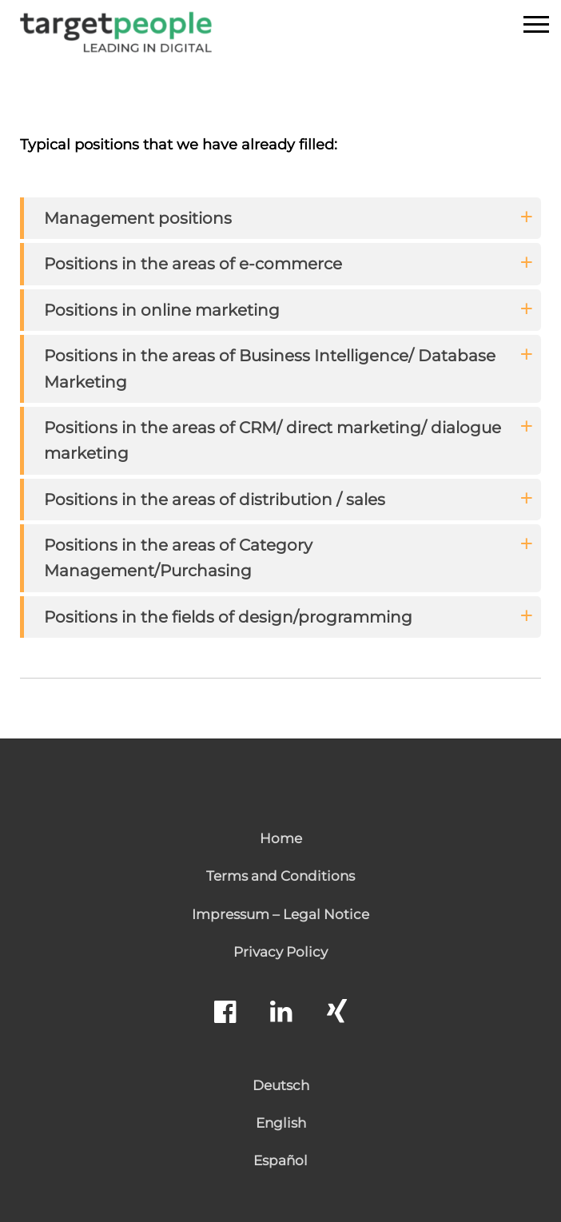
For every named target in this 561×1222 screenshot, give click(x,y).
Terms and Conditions (280, 876)
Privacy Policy (280, 952)
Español (280, 1160)
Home (281, 838)
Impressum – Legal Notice (280, 914)
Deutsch (281, 1085)
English (281, 1123)
